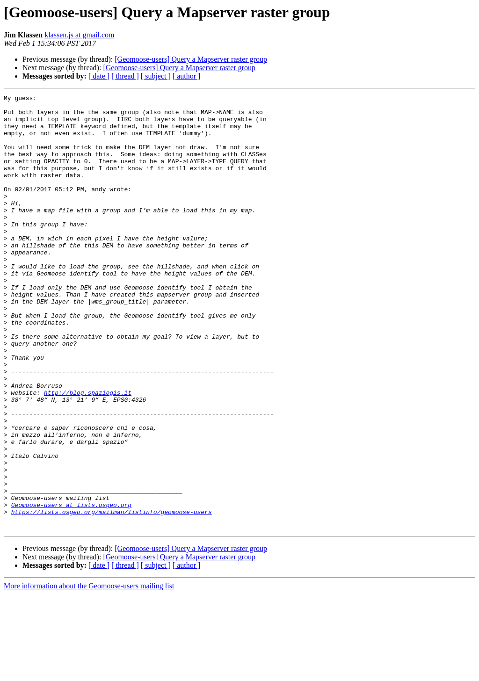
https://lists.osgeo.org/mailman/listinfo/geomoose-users (111, 596)
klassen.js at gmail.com (79, 35)
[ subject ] (156, 76)
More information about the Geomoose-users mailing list (89, 673)
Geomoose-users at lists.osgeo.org (71, 587)
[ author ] (187, 76)
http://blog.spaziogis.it (87, 453)
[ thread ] (125, 76)
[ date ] (98, 76)
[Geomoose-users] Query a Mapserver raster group (191, 59)
